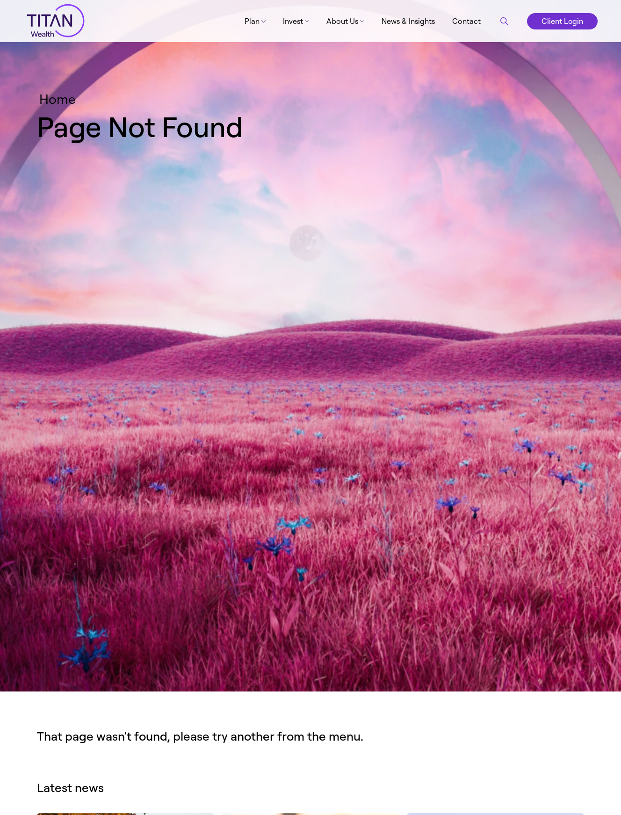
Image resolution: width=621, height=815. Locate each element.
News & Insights (408, 21)
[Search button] (504, 21)
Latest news (70, 787)
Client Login (562, 21)
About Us (342, 21)
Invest (293, 21)
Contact (466, 21)
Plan (252, 21)
